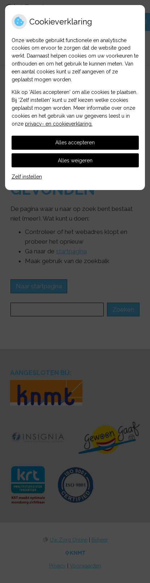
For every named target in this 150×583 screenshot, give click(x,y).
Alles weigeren (75, 160)
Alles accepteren (75, 142)
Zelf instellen (27, 177)
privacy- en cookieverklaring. (59, 124)
